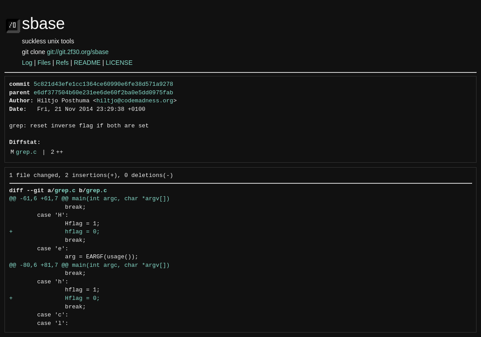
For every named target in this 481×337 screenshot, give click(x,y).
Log (27, 62)
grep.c (26, 152)
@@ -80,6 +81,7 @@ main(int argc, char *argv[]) (89, 265)
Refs (62, 62)
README (87, 62)
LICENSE (119, 62)
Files (44, 62)
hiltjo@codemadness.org (135, 101)
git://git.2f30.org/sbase (78, 51)
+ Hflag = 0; (54, 299)
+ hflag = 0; (54, 232)
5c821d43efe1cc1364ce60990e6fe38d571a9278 (103, 84)
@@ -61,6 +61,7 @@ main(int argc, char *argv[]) (89, 199)
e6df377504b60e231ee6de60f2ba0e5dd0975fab (103, 93)
